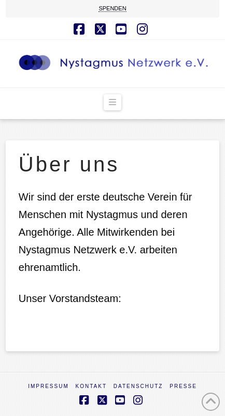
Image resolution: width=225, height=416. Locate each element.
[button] (112, 102)
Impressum (48, 386)
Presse (183, 386)
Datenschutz (138, 386)
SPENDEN (112, 8)
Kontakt (91, 386)
